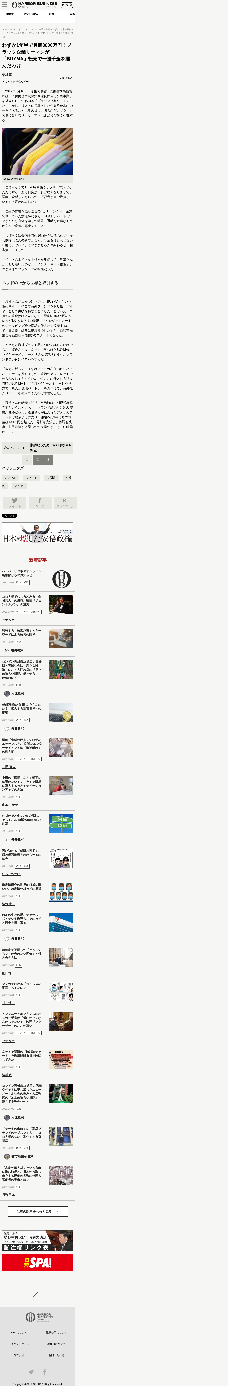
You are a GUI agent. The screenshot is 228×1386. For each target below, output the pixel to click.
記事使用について (56, 1332)
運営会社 (19, 1355)
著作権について (56, 1343)
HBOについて (19, 1332)
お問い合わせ (56, 1355)
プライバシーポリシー (19, 1343)
